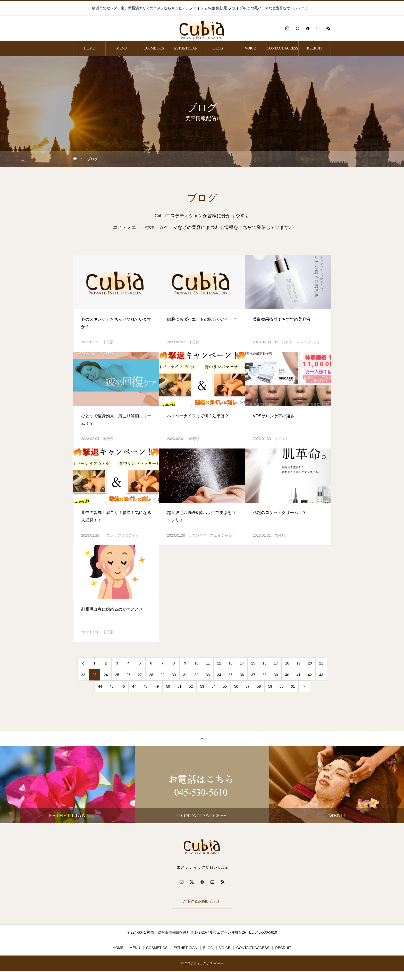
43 (321, 675)
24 (106, 675)
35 (231, 675)
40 (287, 675)
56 (236, 686)
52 (191, 686)
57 (248, 686)
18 (287, 663)
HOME (89, 48)
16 (265, 663)
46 (123, 686)
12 (219, 663)
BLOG (218, 48)
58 (259, 686)
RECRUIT (314, 48)
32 (197, 675)
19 (299, 663)
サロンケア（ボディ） (121, 535)
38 (265, 675)
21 (321, 663)
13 (231, 663)
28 (151, 675)
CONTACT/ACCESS (282, 48)
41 (299, 675)
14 (242, 663)
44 (100, 686)
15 (253, 663)
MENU (121, 48)
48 (146, 686)
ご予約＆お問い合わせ (202, 902)
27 (140, 675)
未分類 (108, 342)
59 (270, 686)
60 (282, 686)
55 (225, 686)
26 (129, 675)
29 (163, 675)
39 (276, 675)
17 (276, 663)
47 (134, 686)
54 (214, 686)
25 (117, 675)
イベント (281, 439)
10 (197, 663)
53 (202, 686)
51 (180, 686)
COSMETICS (154, 48)
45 (112, 686)
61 (293, 686)
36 (242, 675)
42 (310, 675)
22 (83, 675)
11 (208, 663)
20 (310, 663)
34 (219, 675)
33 (208, 675)
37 (253, 675)
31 (185, 675)
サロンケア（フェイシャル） (297, 342)
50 (168, 686)
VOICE (250, 48)
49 (157, 686)
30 (174, 675)
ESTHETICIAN (186, 48)
